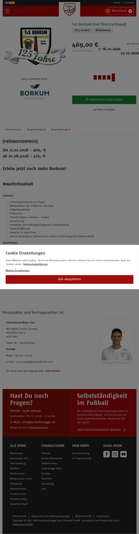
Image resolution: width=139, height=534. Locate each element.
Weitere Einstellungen (18, 271)
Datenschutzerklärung (35, 264)
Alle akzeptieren (69, 279)
